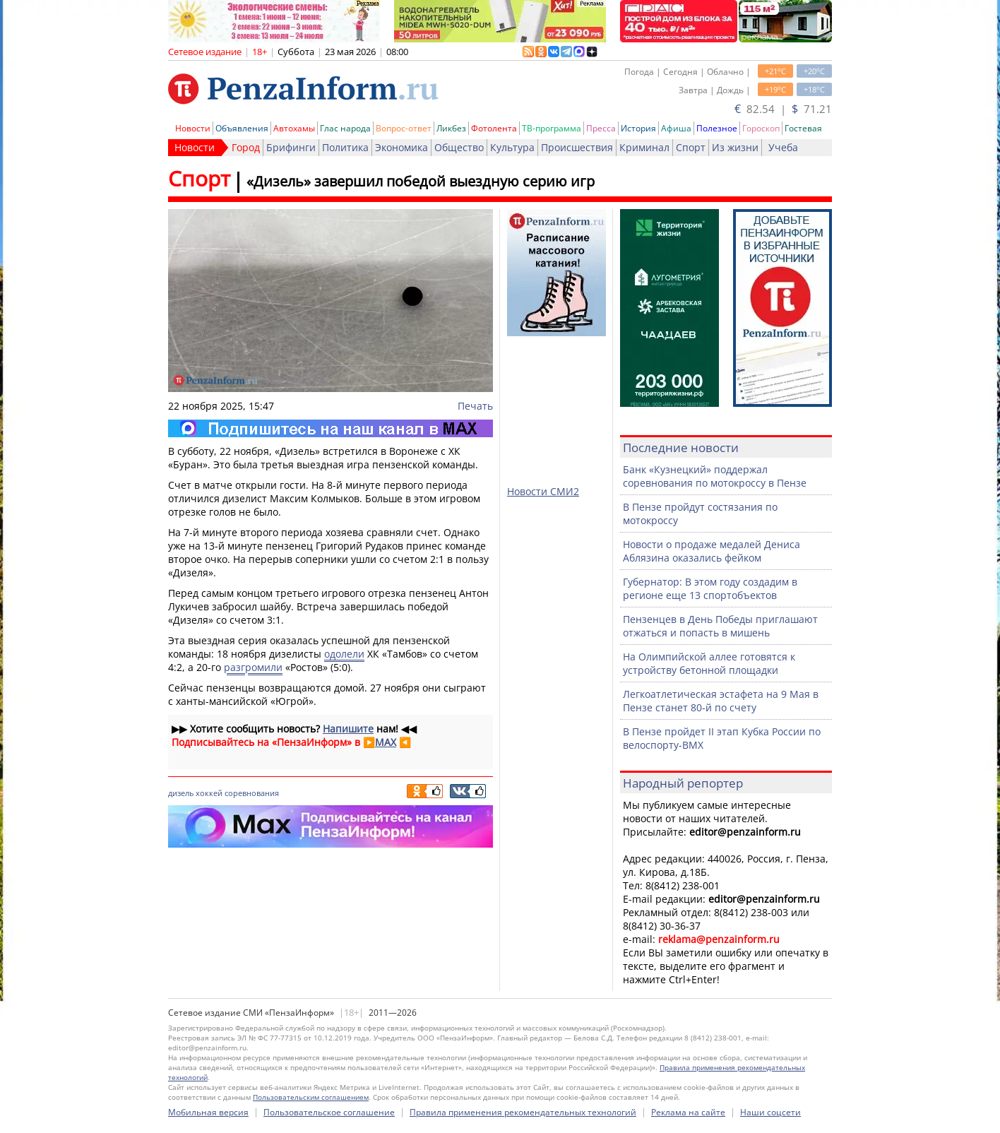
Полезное (716, 128)
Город (246, 147)
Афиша (676, 128)
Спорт (691, 147)
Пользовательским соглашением (311, 1097)
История (638, 128)
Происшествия (577, 147)
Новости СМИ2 (543, 491)
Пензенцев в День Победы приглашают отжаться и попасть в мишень (720, 625)
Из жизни (735, 147)
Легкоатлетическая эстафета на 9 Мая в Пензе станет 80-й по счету (721, 700)
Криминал (644, 147)
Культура (512, 147)
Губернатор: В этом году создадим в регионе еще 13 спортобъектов (710, 588)
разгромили (253, 667)
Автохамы (294, 128)
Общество (459, 147)
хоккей (209, 793)
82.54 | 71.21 (783, 109)
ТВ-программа (551, 128)
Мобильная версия (208, 1112)
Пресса (601, 128)
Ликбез (451, 128)
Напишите (348, 728)
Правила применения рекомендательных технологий (523, 1112)
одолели (344, 653)
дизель (181, 793)
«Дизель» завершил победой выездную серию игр (420, 181)
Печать (475, 406)
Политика (345, 147)
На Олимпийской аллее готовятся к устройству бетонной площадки (709, 663)
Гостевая (803, 128)
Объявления (241, 128)
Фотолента (494, 128)
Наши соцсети (770, 1112)
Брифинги (291, 147)
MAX (385, 742)
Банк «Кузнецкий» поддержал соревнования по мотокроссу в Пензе (714, 476)
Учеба (783, 147)
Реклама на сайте (688, 1112)
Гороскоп (761, 128)
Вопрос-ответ (403, 128)
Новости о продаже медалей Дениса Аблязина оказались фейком (711, 551)
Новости (192, 128)
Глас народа (345, 128)
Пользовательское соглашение (329, 1112)
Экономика (401, 147)
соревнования (252, 793)
